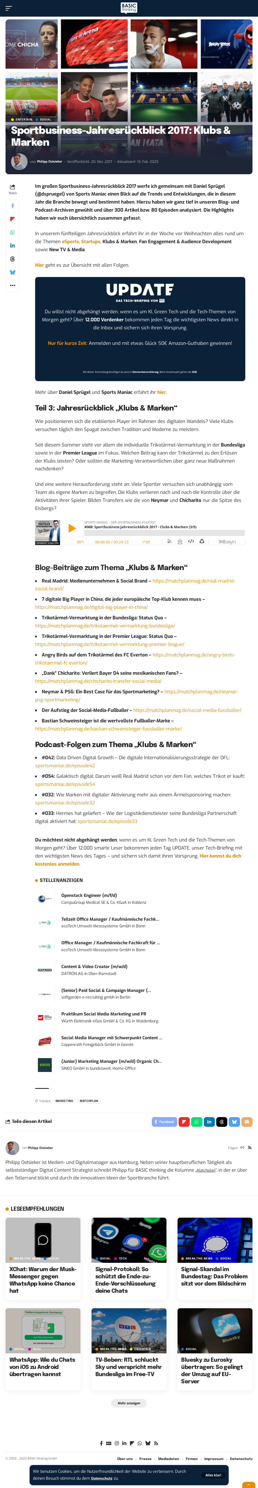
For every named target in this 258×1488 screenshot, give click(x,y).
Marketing (64, 1101)
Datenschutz (103, 1478)
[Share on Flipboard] (12, 219)
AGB (194, 372)
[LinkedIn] (124, 1445)
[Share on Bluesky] (12, 272)
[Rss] (249, 1149)
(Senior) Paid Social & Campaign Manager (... (106, 990)
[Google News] (109, 1445)
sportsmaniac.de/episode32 (65, 803)
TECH (123, 1260)
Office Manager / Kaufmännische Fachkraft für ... (110, 943)
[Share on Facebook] (12, 205)
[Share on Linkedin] (12, 245)
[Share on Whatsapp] (12, 232)
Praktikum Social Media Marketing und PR (103, 1014)
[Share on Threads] (12, 259)
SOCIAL (45, 119)
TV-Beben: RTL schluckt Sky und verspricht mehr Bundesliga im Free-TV (128, 1369)
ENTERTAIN (24, 119)
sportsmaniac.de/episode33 (107, 821)
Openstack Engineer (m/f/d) (89, 895)
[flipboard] (132, 1445)
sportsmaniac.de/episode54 (65, 784)
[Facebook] (101, 1445)
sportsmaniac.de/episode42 (65, 766)
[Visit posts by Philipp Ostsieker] (19, 161)
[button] (213, 1475)
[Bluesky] (148, 1445)
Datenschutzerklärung (145, 372)
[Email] (246, 1122)
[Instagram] (116, 1445)
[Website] (241, 1149)
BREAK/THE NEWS (27, 1260)
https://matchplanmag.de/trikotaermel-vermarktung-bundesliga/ (105, 626)
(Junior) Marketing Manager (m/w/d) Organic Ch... (111, 1061)
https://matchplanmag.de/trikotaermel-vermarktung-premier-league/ (109, 644)
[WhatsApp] (139, 1445)
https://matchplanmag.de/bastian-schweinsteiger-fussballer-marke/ (108, 729)
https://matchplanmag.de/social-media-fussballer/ (187, 710)
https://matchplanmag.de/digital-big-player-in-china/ (91, 607)
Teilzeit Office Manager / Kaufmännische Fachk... (110, 919)
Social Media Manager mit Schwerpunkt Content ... (111, 1038)
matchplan (89, 1101)
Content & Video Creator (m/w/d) (94, 966)
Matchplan (208, 1171)
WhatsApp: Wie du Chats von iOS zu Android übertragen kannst (42, 1369)
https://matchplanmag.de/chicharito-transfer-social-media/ (98, 681)
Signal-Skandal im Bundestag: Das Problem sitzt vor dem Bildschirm (214, 1278)
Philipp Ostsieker (50, 161)
